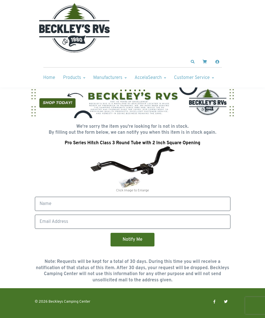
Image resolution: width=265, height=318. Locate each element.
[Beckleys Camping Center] (74, 28)
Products (72, 78)
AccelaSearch (148, 78)
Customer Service (192, 78)
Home (49, 78)
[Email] (132, 222)
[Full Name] (132, 204)
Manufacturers (107, 78)
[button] (192, 61)
